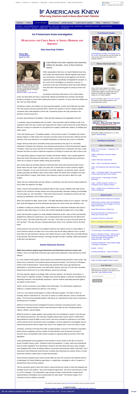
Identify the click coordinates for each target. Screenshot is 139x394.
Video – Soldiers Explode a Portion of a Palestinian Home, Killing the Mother (103, 183)
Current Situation (41, 23)
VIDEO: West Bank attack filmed (101, 160)
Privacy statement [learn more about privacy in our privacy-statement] (67, 391)
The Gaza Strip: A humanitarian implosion (104, 230)
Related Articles (106, 195)
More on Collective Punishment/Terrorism (104, 222)
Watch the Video (22, 92)
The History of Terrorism (106, 140)
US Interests (54, 23)
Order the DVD (32, 92)
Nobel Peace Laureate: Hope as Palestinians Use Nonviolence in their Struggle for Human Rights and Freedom (105, 203)
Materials (35, 2)
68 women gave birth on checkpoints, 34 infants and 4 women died (104, 213)
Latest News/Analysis (31, 26)
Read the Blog (101, 134)
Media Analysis (67, 23)
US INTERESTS (74, 388)
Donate (18, 2)
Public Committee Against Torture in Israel (104, 260)
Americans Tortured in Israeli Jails (102, 218)
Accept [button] (133, 391)
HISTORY (53, 388)
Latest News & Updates (84, 23)
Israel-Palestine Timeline (57, 2)
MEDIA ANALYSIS (84, 388)
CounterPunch (24, 55)
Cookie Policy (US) (52, 391)
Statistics (20, 23)
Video (98, 23)
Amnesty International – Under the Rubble (104, 251)
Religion (34, 28)
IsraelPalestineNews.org (106, 107)
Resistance (79, 26)
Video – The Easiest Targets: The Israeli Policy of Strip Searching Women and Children (106, 173)
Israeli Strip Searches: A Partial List (102, 209)
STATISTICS (47, 388)
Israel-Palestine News (74, 2)
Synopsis (19, 26)
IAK (105, 5)
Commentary (43, 28)
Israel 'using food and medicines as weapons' (105, 198)
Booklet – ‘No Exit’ (97, 248)
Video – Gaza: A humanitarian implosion (104, 163)
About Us (106, 23)
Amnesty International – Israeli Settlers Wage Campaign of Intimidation (105, 243)
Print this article (69, 383)
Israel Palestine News (115, 5)
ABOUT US (92, 388)
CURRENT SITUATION (63, 388)
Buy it (93, 99)
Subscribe (43, 2)
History (28, 23)
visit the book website (113, 99)
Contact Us (26, 2)
